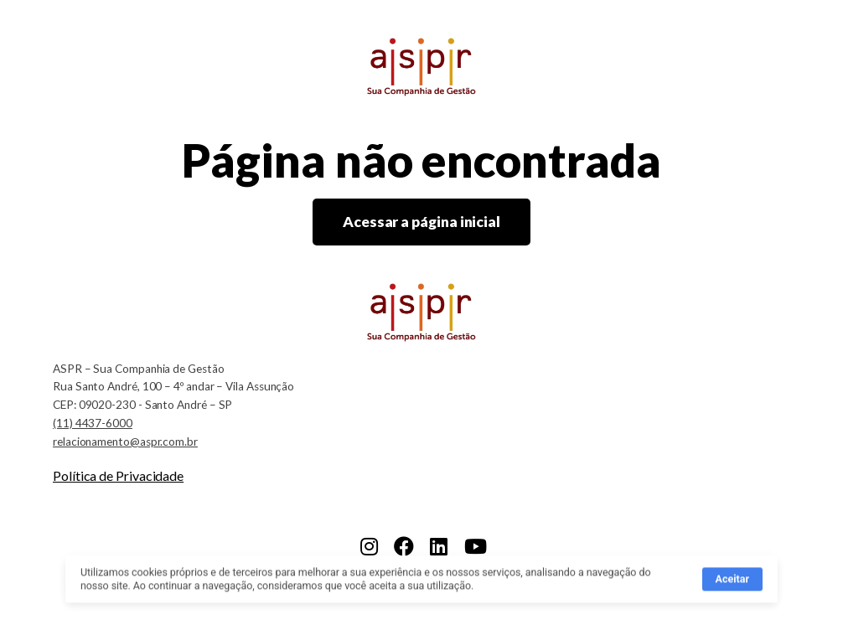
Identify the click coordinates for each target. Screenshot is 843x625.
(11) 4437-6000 (92, 423)
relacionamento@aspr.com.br (125, 441)
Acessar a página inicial (421, 221)
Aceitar (732, 582)
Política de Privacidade (118, 475)
